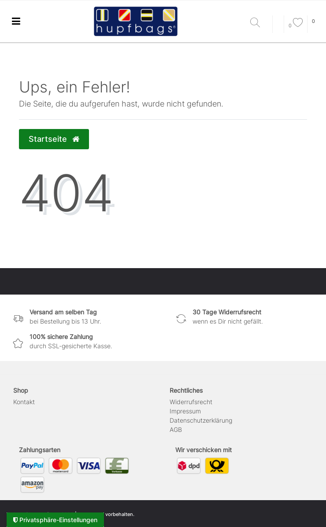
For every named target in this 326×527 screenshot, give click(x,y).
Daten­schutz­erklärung (201, 420)
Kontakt (24, 401)
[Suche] (259, 23)
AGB (176, 429)
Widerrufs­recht (191, 401)
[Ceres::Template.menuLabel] (16, 21)
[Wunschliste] (296, 25)
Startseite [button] (54, 139)
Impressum (185, 411)
